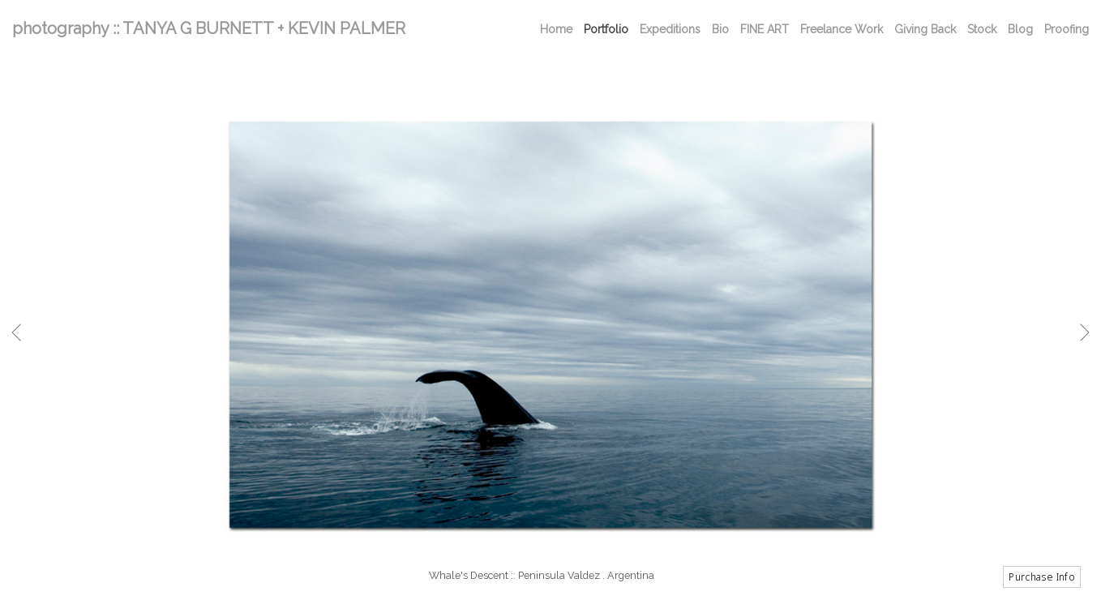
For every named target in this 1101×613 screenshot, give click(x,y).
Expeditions (670, 29)
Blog (1020, 29)
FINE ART (764, 29)
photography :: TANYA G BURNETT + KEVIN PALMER (208, 28)
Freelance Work (841, 29)
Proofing (1066, 29)
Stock (981, 29)
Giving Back (925, 29)
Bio (720, 29)
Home (556, 29)
